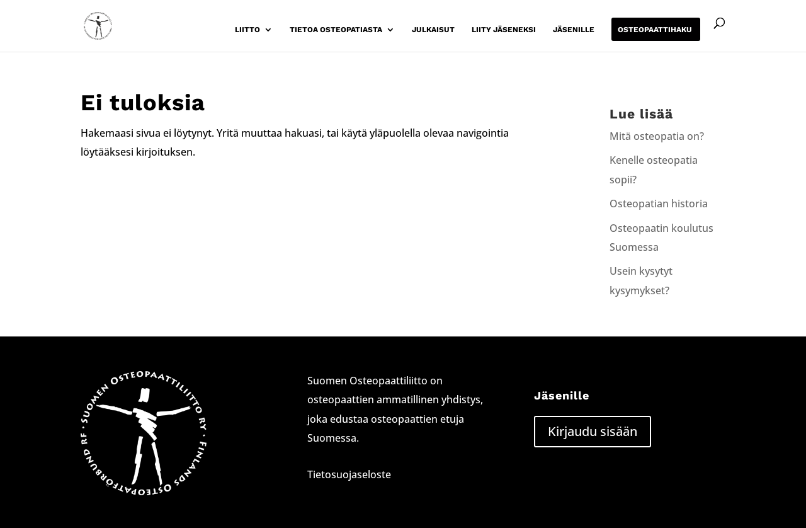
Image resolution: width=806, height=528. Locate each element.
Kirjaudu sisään (592, 431)
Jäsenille (573, 29)
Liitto (247, 29)
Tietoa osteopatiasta (336, 29)
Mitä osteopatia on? (657, 136)
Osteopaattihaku (655, 29)
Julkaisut (433, 29)
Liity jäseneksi (504, 29)
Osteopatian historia (659, 203)
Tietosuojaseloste (349, 474)
